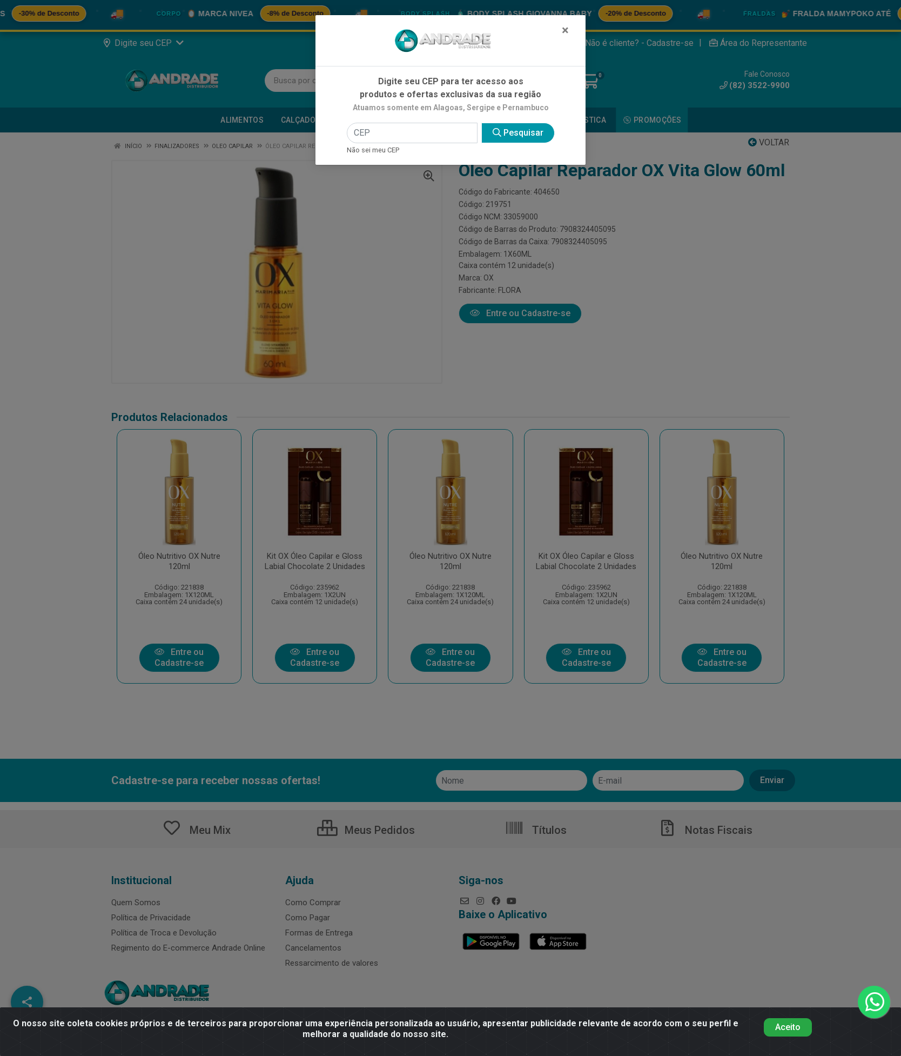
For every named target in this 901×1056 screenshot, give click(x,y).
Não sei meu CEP (373, 150)
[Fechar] (565, 30)
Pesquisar (518, 133)
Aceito (788, 1027)
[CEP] (412, 133)
